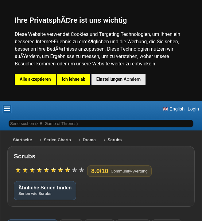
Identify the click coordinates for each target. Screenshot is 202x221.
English (174, 108)
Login (193, 108)
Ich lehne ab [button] (73, 79)
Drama (89, 140)
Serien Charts (57, 140)
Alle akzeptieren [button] (35, 79)
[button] (7, 109)
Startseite (22, 140)
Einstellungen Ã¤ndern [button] (118, 79)
